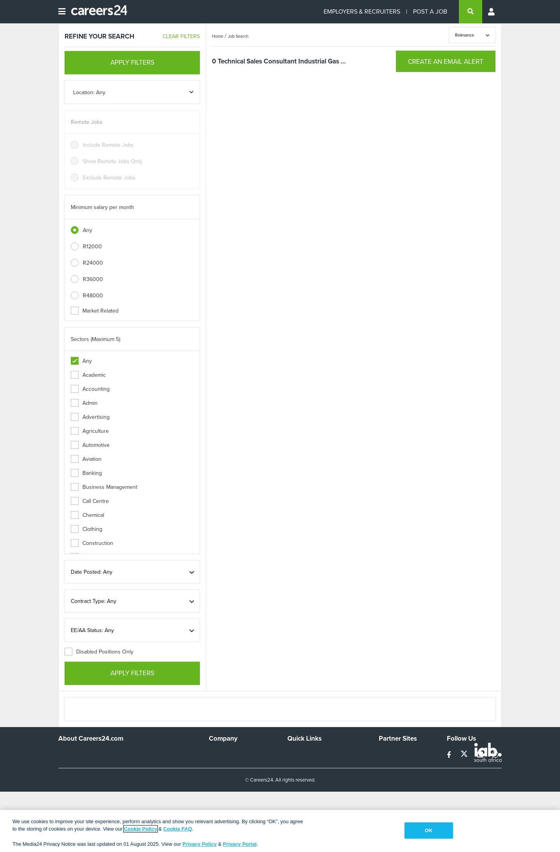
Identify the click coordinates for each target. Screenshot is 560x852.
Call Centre (90, 501)
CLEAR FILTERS (181, 36)
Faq (291, 806)
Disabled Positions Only (99, 652)
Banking (86, 473)
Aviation (86, 459)
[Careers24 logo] (96, 11)
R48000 (93, 296)
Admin (84, 403)
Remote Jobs (87, 122)
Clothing (86, 529)
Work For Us (224, 754)
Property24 (392, 775)
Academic (88, 375)
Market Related (95, 311)
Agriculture (90, 431)
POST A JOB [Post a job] (430, 11)
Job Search (238, 36)
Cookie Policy (140, 829)
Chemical (87, 515)
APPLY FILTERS (132, 62)
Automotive (90, 445)
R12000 (92, 246)
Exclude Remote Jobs (109, 178)
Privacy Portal (240, 844)
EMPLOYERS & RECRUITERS (362, 11)
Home (217, 36)
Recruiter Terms (306, 796)
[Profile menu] (492, 11)
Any (87, 230)
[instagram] (495, 755)
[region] (280, 831)
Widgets (297, 785)
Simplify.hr (391, 754)
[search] (470, 11)
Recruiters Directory (311, 754)
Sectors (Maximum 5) (95, 339)
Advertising (90, 417)
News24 (389, 764)
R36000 (93, 279)
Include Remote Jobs (108, 145)
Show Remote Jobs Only (112, 161)
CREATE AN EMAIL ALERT (445, 62)
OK (428, 830)
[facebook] (450, 755)
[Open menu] (61, 11)
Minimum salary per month (102, 207)
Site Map (297, 764)
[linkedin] (481, 755)
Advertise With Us (230, 764)
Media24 (389, 785)
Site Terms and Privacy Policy (322, 775)
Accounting (90, 389)
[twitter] (464, 755)
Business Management (104, 487)
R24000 (93, 263)
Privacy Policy (199, 844)
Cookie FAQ (177, 829)
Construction (92, 543)
